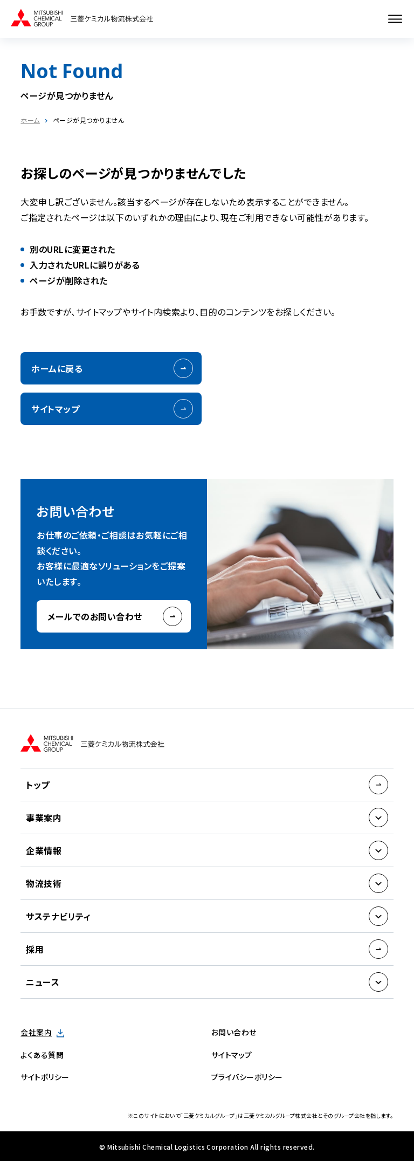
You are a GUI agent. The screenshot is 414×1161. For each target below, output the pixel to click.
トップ (37, 784)
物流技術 (43, 883)
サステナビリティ (58, 916)
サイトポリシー (44, 1076)
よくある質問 (42, 1054)
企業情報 (43, 850)
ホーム (29, 120)
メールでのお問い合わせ (94, 616)
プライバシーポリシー (247, 1076)
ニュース (42, 981)
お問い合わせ (234, 1032)
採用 (35, 949)
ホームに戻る (56, 368)
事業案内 (43, 817)
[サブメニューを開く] (378, 817)
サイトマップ (55, 408)
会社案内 (36, 1032)
